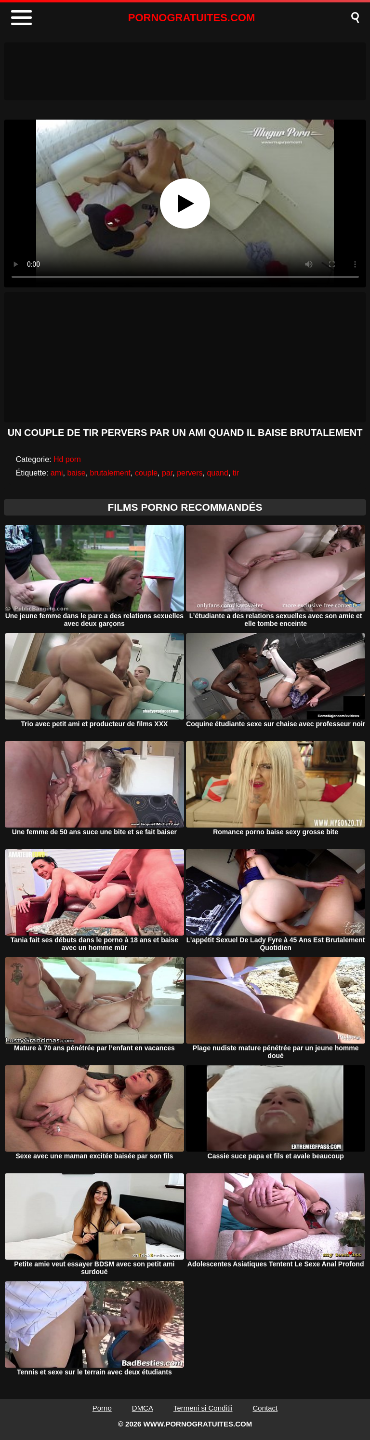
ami (57, 473)
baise (76, 473)
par (167, 473)
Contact (265, 1408)
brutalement (110, 473)
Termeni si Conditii (203, 1408)
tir (236, 473)
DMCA (142, 1408)
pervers (189, 473)
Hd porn (67, 459)
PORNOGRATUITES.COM (191, 18)
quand (217, 473)
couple (146, 473)
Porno (102, 1408)
